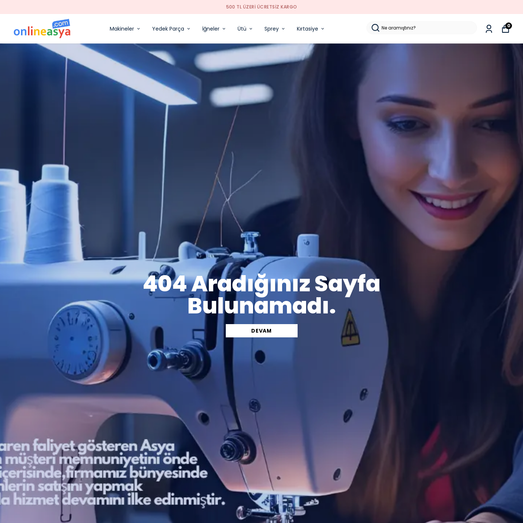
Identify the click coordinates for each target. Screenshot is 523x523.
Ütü (245, 28)
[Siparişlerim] (489, 29)
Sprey (275, 28)
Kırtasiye (311, 28)
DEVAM (261, 330)
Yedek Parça (171, 28)
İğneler (214, 28)
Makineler (125, 28)
